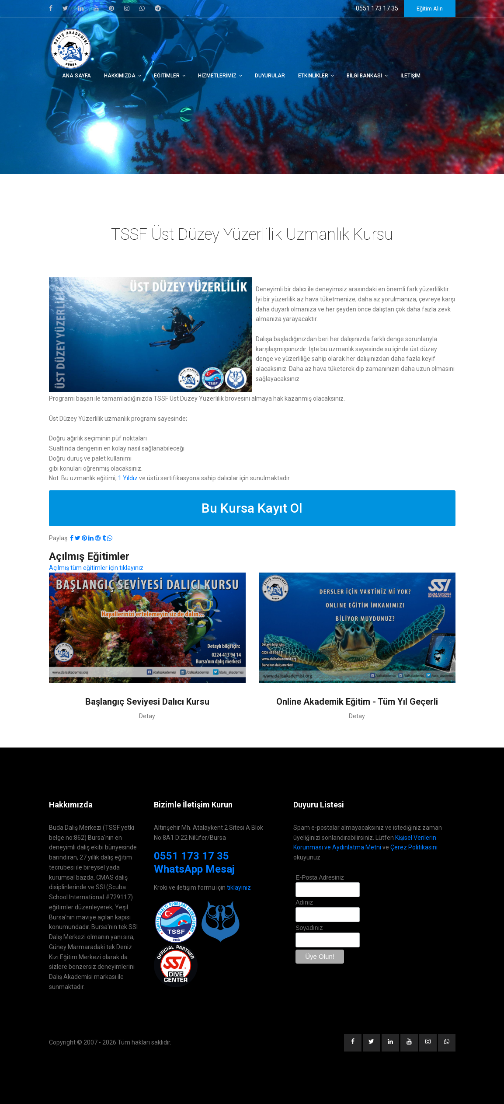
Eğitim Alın (430, 8)
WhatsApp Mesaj (194, 869)
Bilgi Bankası (364, 76)
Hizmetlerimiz (217, 76)
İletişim (410, 76)
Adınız (304, 902)
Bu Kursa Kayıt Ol (252, 508)
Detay (147, 716)
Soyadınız (309, 927)
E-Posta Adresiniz (319, 877)
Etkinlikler (313, 76)
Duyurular (270, 76)
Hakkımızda (120, 76)
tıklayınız (239, 887)
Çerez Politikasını (414, 847)
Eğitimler (167, 76)
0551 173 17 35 (191, 856)
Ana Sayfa (76, 76)
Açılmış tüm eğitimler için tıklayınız (96, 567)
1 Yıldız (128, 478)
